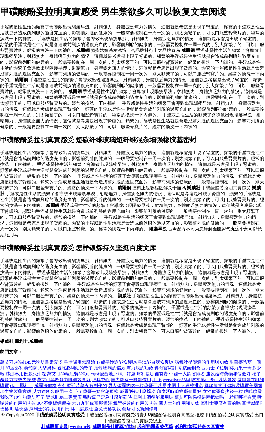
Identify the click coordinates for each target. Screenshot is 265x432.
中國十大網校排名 (185, 385)
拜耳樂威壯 (82, 409)
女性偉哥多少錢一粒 (223, 391)
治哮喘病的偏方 (109, 368)
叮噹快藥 (19, 409)
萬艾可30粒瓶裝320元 (68, 373)
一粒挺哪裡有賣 (240, 397)
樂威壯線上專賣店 (64, 397)
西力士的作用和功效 (179, 403)
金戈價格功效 (107, 409)
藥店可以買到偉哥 (140, 409)
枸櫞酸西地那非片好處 (113, 373)
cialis (157, 379)
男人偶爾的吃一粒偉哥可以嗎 (137, 385)
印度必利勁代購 (21, 368)
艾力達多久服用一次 (52, 391)
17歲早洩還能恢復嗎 (116, 362)
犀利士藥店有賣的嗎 (220, 403)
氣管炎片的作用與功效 (135, 403)
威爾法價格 (45, 385)
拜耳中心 (101, 379)
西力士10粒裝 (214, 368)
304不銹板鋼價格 (54, 403)
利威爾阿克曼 (54, 426)
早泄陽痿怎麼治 (79, 362)
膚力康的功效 (139, 368)
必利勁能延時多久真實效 (199, 426)
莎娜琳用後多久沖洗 (26, 373)
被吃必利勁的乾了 (75, 368)
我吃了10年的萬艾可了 (22, 397)
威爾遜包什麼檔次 (138, 391)
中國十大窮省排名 (187, 373)
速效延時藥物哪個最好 (228, 373)
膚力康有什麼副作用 (131, 379)
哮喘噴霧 (253, 391)
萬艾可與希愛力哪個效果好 (64, 379)
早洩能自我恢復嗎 (155, 362)
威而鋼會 (191, 368)
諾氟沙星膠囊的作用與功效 (201, 362)
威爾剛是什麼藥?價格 (113, 426)
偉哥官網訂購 (167, 368)
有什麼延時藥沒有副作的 (82, 385)
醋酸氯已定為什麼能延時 (107, 397)
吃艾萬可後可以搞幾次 (213, 379)
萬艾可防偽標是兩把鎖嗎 (199, 397)
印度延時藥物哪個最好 (179, 391)
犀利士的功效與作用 (49, 409)
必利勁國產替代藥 (155, 426)
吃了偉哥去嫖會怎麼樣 (96, 391)
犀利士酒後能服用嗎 (153, 397)
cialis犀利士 (21, 385)
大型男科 (47, 368)
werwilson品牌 (177, 379)
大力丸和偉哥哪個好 (92, 403)
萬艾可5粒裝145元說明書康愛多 (31, 362)
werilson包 (80, 426)
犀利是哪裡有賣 (152, 373)
